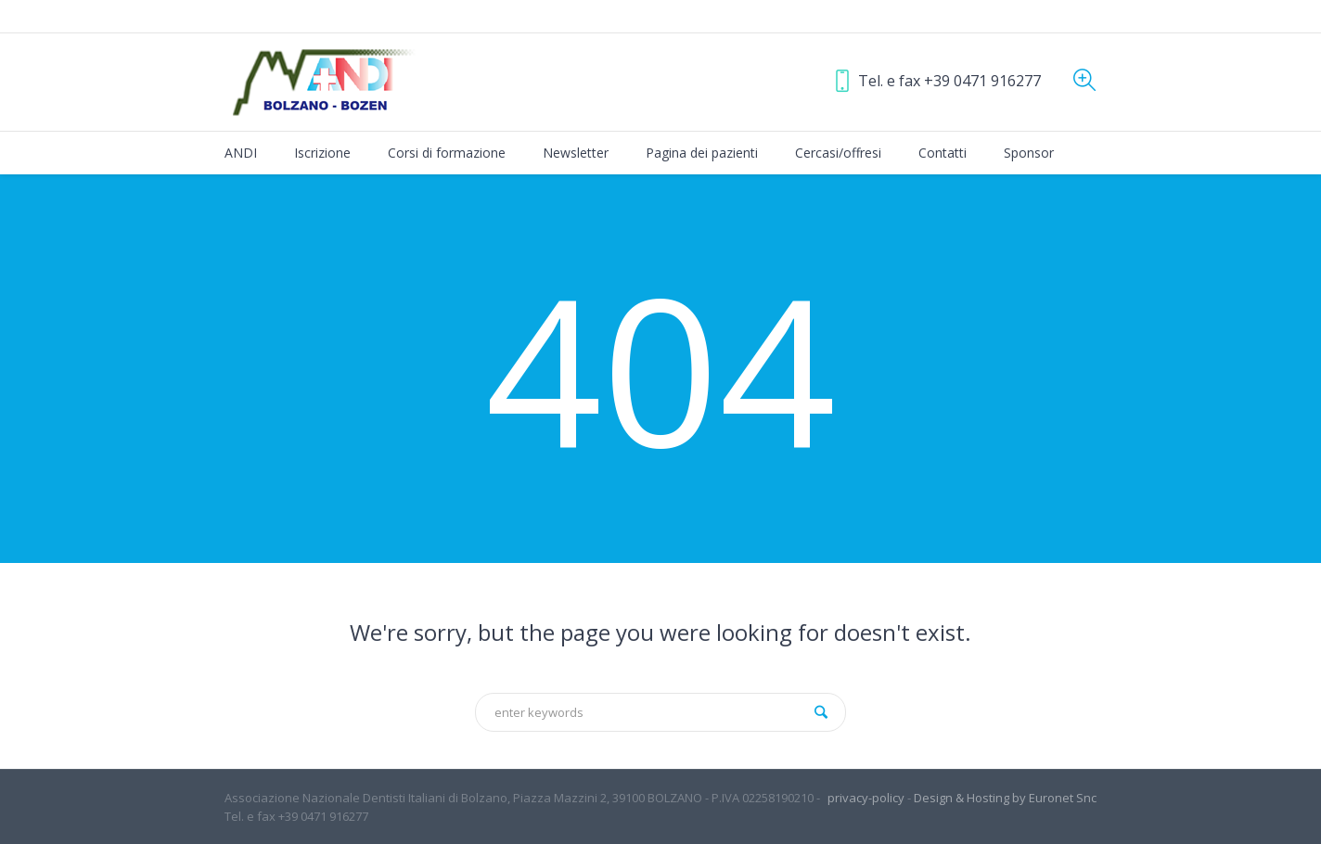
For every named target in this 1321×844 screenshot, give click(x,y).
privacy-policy (865, 797)
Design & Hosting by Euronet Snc (1005, 797)
